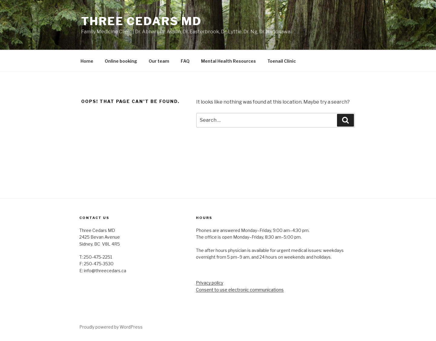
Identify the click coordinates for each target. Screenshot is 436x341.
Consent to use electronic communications (240, 289)
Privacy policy (209, 282)
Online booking (121, 61)
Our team (159, 61)
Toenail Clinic (281, 61)
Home (87, 61)
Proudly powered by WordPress (111, 326)
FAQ (185, 61)
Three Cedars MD (141, 21)
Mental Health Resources (228, 61)
